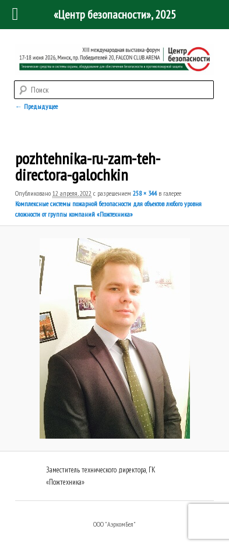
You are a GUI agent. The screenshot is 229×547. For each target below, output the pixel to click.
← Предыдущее (36, 106)
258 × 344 (145, 193)
